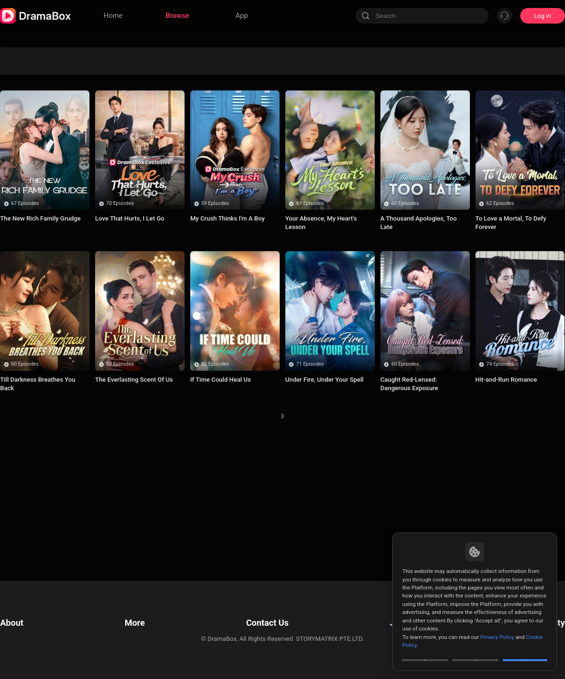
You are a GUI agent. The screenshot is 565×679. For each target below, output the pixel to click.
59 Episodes (215, 329)
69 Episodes (310, 329)
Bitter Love (460, 172)
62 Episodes (500, 329)
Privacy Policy (19, 624)
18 (339, 549)
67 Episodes (25, 329)
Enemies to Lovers (318, 133)
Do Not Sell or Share (28, 647)
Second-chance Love (246, 74)
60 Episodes (405, 329)
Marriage (389, 74)
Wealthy (389, 152)
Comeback (105, 172)
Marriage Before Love (389, 94)
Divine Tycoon (246, 54)
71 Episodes (310, 489)
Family (318, 172)
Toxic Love (318, 152)
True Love (34, 172)
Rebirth (105, 152)
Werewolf (105, 133)
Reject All (475, 652)
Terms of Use (18, 612)
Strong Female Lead (175, 94)
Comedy (318, 74)
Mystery (176, 133)
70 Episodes (120, 329)
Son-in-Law (104, 74)
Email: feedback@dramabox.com (265, 612)
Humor (460, 152)
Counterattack (176, 113)
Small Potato (176, 152)
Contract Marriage (247, 172)
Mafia (460, 74)
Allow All (525, 652)
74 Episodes (500, 489)
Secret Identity (176, 74)
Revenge (389, 54)
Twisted (34, 192)
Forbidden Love (33, 94)
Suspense (389, 113)
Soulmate (531, 94)
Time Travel (389, 172)
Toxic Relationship (175, 172)
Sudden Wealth (531, 54)
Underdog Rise (33, 74)
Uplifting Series (105, 94)
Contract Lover (246, 152)
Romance (247, 94)
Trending (34, 113)
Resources (137, 612)
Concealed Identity (105, 113)
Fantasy (460, 94)
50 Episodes (120, 489)
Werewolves (104, 54)
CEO (318, 94)
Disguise (247, 113)
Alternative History (531, 133)
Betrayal (460, 113)
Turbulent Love (33, 133)
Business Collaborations (253, 624)
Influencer (531, 74)
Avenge (176, 54)
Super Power (247, 133)
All (33, 54)
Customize (425, 652)
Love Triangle (318, 54)
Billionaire (389, 133)
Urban (531, 113)
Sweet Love (318, 113)
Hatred (460, 133)
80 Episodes (215, 489)
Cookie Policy (19, 635)
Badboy (33, 152)
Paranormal (460, 54)
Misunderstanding (531, 152)
